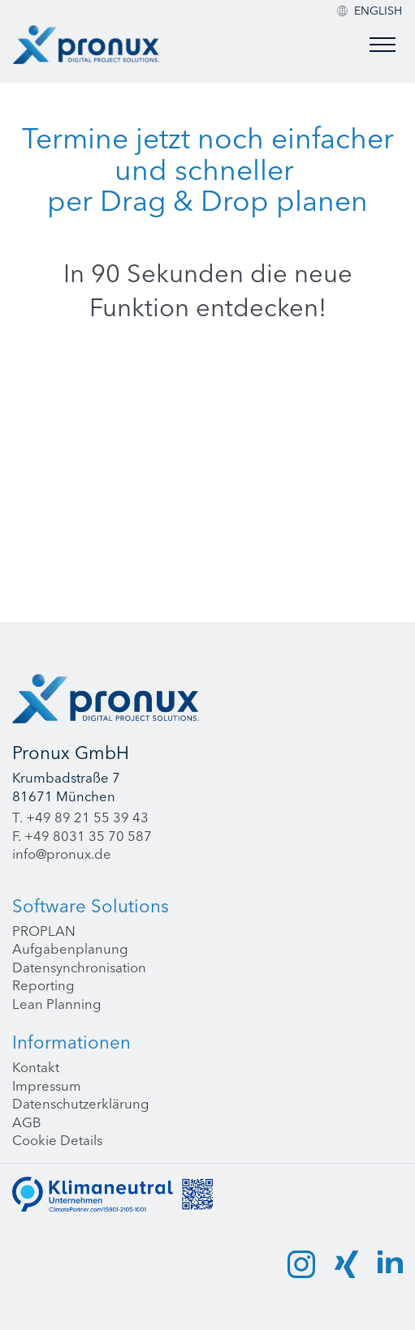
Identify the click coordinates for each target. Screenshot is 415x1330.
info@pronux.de (61, 854)
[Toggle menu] (382, 44)
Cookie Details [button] (57, 1140)
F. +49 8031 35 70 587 (82, 836)
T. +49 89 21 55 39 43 (80, 817)
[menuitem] (378, 10)
